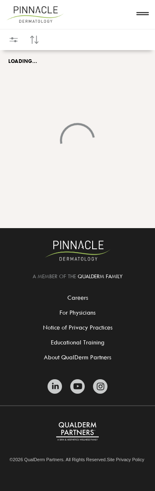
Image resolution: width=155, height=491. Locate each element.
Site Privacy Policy (125, 459)
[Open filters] (13, 39)
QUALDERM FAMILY (100, 276)
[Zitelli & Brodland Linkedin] (54, 386)
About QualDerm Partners (77, 357)
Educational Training (78, 342)
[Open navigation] (142, 14)
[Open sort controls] (34, 39)
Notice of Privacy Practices (77, 327)
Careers (77, 297)
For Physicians (77, 312)
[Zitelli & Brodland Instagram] (100, 386)
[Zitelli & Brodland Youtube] (77, 386)
